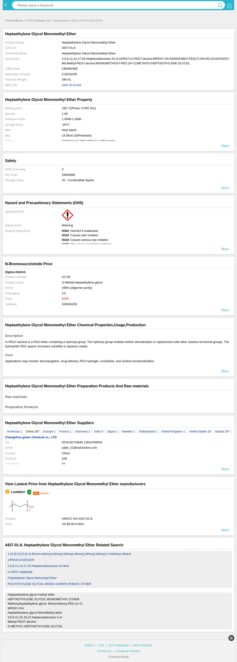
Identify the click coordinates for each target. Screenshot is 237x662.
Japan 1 (112, 431)
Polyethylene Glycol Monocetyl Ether (32, 578)
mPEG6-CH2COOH (21, 560)
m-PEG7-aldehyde (20, 572)
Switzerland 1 (148, 431)
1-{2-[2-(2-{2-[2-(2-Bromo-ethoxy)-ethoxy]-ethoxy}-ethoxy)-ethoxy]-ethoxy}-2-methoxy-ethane (69, 554)
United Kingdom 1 (173, 431)
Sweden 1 (128, 431)
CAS (101, 645)
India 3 (98, 431)
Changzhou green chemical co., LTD (31, 437)
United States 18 (200, 431)
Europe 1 (49, 431)
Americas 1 (14, 431)
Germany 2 (82, 431)
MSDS (89, 645)
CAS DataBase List (38, 20)
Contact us (104, 651)
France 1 (65, 431)
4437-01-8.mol (71, 85)
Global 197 (222, 431)
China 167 (32, 431)
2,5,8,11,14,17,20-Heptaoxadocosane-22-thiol (38, 566)
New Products (142, 645)
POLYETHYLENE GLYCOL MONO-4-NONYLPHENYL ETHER (49, 584)
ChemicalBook (14, 20)
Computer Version (128, 651)
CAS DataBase (119, 645)
